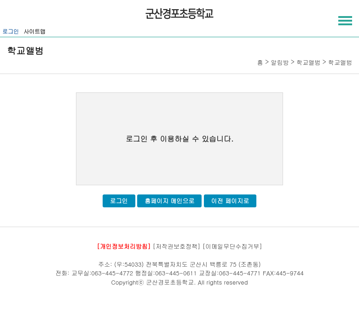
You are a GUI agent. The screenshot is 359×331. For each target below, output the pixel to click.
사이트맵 (34, 31)
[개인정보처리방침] (124, 246)
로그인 (10, 31)
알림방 (280, 62)
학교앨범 (308, 62)
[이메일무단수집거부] (232, 246)
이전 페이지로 (230, 200)
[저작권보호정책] (177, 246)
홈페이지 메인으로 (169, 200)
